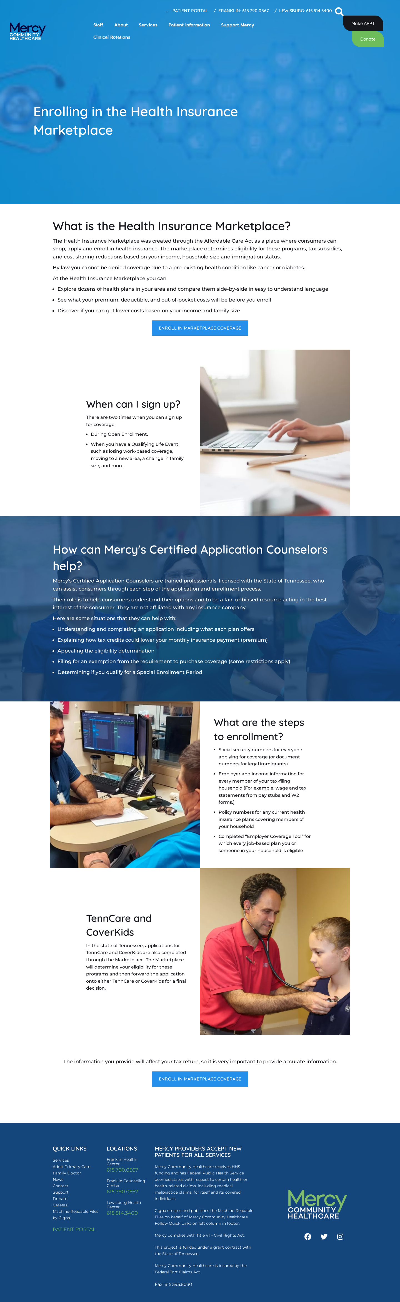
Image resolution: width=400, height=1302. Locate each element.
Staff (98, 25)
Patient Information (189, 25)
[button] (339, 12)
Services (148, 25)
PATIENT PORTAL (74, 1231)
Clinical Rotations (111, 37)
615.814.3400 (122, 1214)
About (121, 25)
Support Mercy (237, 25)
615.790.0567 (122, 1171)
